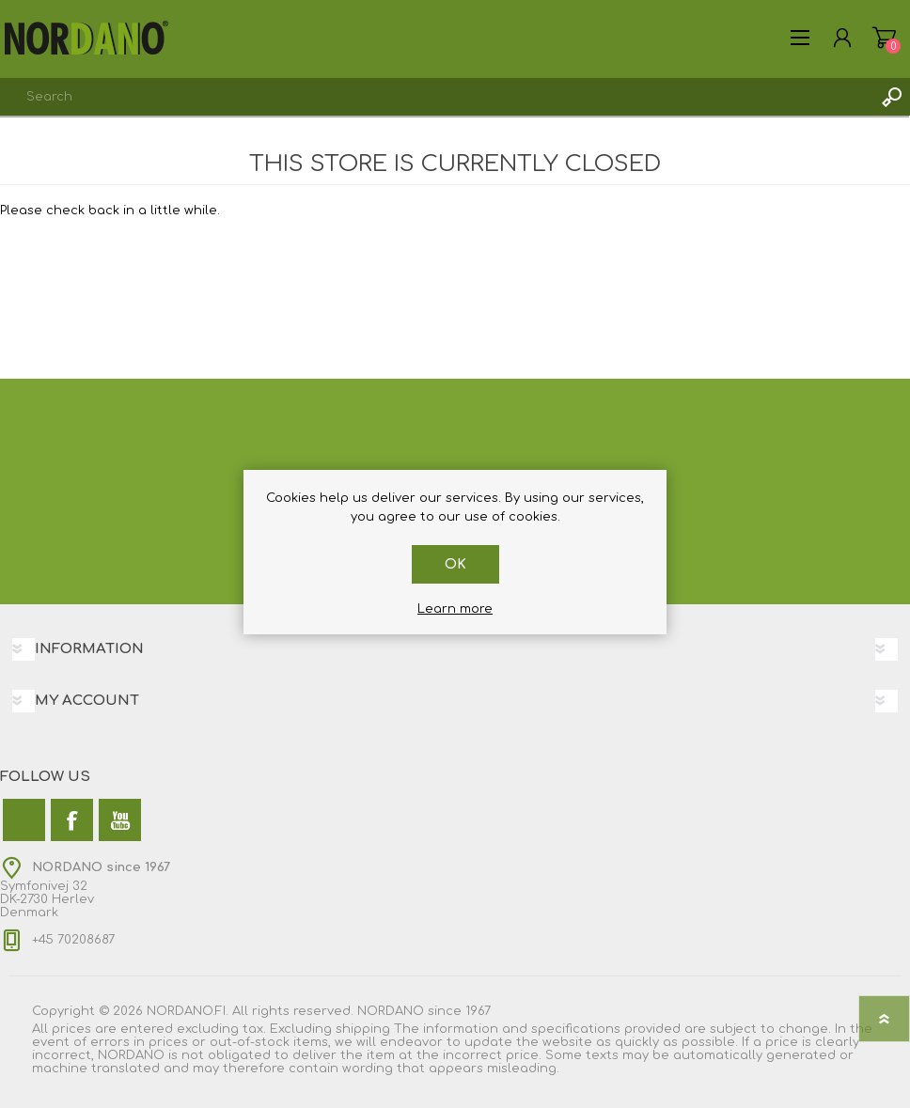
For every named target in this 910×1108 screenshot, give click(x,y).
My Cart (884, 37)
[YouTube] (120, 820)
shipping (363, 1029)
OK (455, 564)
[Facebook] (72, 820)
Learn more (455, 609)
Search (891, 97)
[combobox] (436, 97)
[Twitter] (24, 820)
